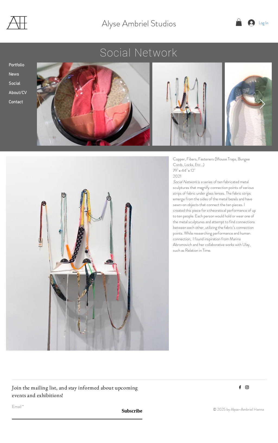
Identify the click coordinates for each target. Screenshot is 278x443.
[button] (239, 22)
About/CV (18, 93)
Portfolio (16, 65)
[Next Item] (262, 104)
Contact (16, 102)
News (14, 74)
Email (16, 406)
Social (14, 83)
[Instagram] (247, 387)
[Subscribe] (128, 411)
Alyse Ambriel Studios (139, 23)
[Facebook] (240, 387)
